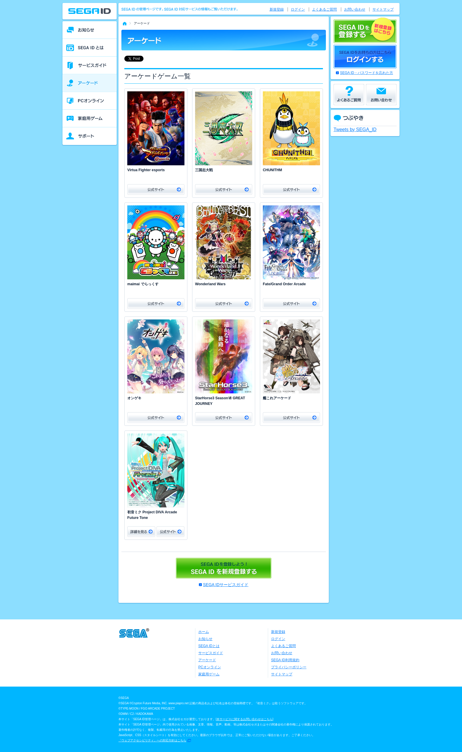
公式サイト (155, 189)
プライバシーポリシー (288, 667)
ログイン (298, 9)
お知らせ (205, 639)
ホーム (203, 632)
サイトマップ (383, 9)
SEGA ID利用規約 (285, 660)
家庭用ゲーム (209, 674)
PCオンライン (209, 667)
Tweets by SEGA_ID (355, 129)
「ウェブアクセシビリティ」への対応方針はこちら (152, 740)
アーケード (207, 660)
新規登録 (277, 9)
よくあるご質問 (324, 9)
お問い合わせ (354, 9)
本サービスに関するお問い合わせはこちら (245, 719)
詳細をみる (141, 531)
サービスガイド (210, 653)
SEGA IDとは (209, 646)
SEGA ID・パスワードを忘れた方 (366, 73)
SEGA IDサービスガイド (225, 584)
